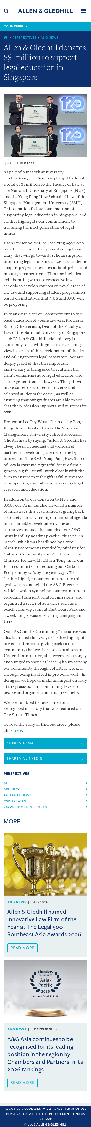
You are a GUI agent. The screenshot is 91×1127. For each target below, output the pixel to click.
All (7, 783)
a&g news (12, 789)
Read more (22, 948)
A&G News (49, 37)
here (18, 731)
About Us (12, 1108)
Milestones (52, 1108)
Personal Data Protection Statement (38, 1114)
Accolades (31, 1108)
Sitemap (45, 1119)
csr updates (15, 801)
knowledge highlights (25, 807)
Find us (79, 1114)
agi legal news (17, 795)
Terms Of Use (75, 1108)
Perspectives (24, 37)
